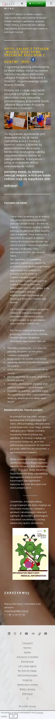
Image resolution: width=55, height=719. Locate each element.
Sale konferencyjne (27, 675)
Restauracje (27, 661)
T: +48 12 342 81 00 (14, 614)
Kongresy (27, 680)
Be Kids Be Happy (27, 670)
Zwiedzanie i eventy (27, 684)
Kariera (27, 647)
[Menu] (50, 3)
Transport (27, 643)
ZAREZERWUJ (17, 593)
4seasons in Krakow (27, 657)
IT (27, 698)
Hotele (27, 652)
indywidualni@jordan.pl (16, 610)
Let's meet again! (27, 666)
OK (13, 716)
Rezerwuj (36, 3)
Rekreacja (27, 693)
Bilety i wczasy (27, 689)
